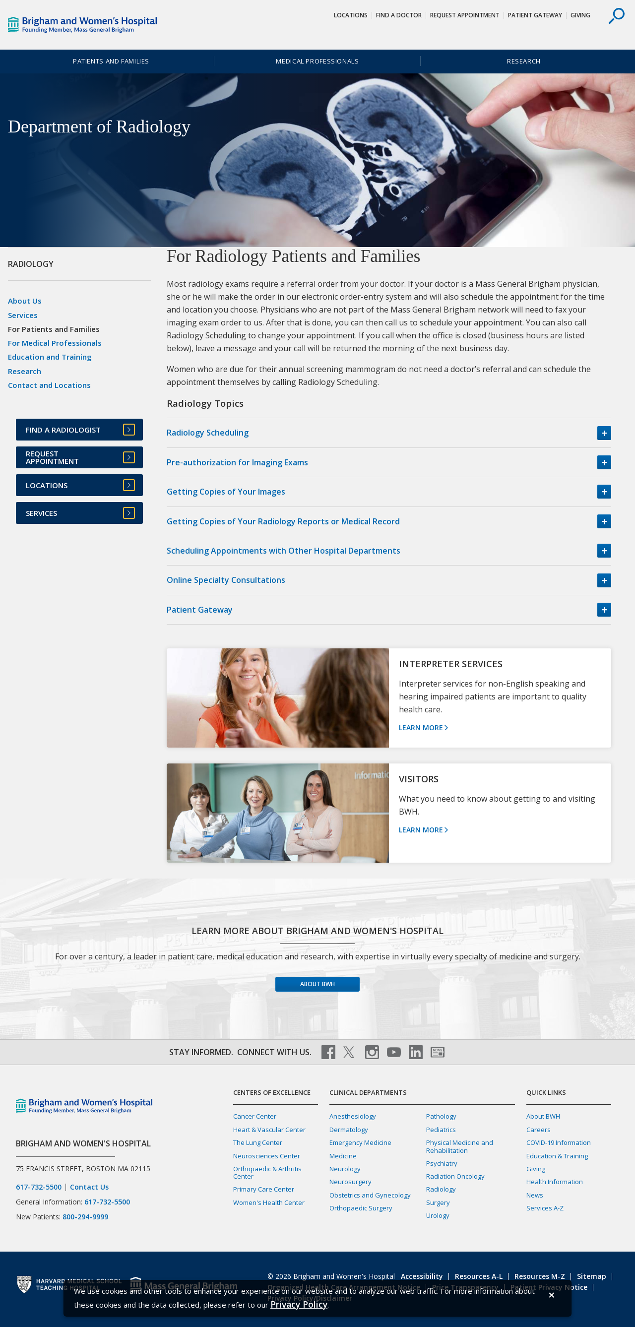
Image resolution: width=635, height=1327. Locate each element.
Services (23, 315)
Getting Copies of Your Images (226, 491)
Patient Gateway (535, 15)
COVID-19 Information (558, 1142)
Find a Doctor (399, 15)
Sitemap (591, 1276)
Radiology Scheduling (208, 432)
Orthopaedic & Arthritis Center (267, 1172)
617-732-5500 (39, 1187)
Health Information (554, 1181)
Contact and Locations (49, 385)
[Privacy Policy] (298, 1304)
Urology (437, 1215)
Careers (538, 1129)
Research (524, 61)
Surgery (438, 1202)
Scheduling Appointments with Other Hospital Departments (283, 550)
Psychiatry (441, 1163)
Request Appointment (465, 15)
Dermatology (348, 1129)
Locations (351, 15)
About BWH (317, 984)
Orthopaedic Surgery (360, 1207)
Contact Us (89, 1187)
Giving (580, 15)
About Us (25, 301)
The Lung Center (257, 1142)
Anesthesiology (352, 1116)
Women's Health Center (269, 1202)
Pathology (441, 1116)
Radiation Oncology (455, 1176)
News (534, 1195)
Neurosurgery (350, 1181)
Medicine (343, 1155)
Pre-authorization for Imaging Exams (237, 462)
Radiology (441, 1189)
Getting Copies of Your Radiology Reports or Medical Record (283, 521)
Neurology (345, 1168)
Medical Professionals (317, 61)
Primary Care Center (263, 1189)
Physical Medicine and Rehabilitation (459, 1146)
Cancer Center (254, 1116)
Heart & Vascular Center (269, 1129)
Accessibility (422, 1276)
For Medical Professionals (55, 343)
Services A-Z (545, 1207)
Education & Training (557, 1155)
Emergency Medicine (360, 1142)
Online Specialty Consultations (226, 579)
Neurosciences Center (266, 1155)
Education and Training (50, 357)
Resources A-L (479, 1276)
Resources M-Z (539, 1276)
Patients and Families (111, 61)
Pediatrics (441, 1129)
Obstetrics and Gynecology (370, 1195)
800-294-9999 (85, 1216)
